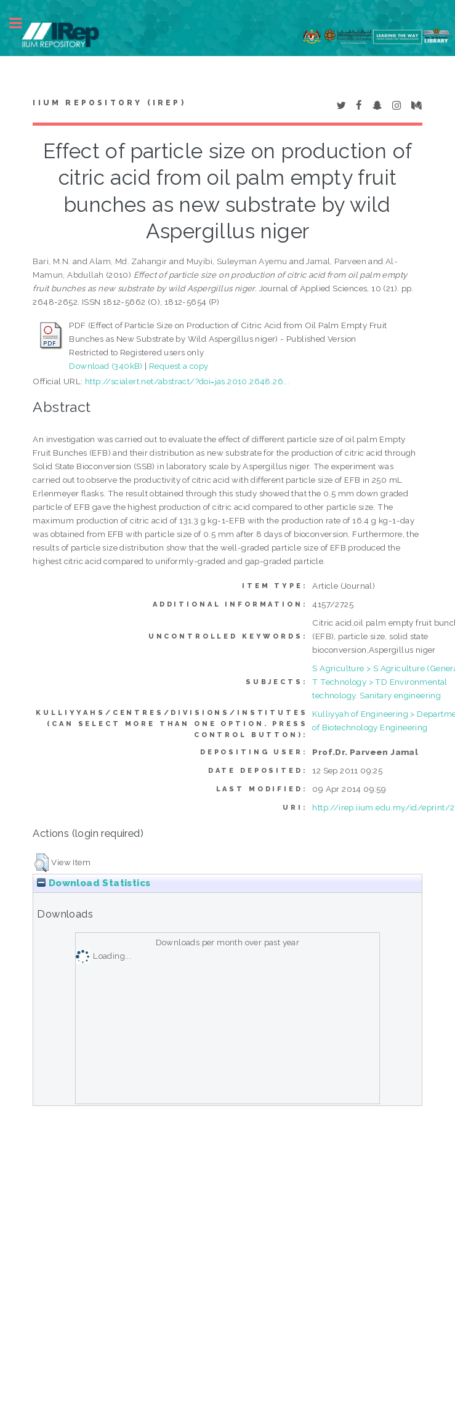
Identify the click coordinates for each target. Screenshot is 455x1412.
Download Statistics (93, 883)
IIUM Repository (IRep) (109, 103)
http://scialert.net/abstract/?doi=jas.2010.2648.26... (187, 381)
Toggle (22, 23)
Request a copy (179, 366)
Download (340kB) (105, 366)
